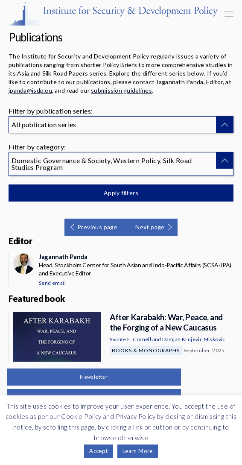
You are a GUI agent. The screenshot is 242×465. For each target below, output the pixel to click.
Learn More (137, 450)
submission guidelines (121, 90)
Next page (150, 227)
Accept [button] (98, 450)
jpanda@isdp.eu (30, 90)
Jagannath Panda (63, 256)
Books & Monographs (146, 350)
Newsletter (94, 377)
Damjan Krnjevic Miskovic (193, 339)
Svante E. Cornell (130, 339)
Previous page (97, 227)
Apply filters (121, 192)
